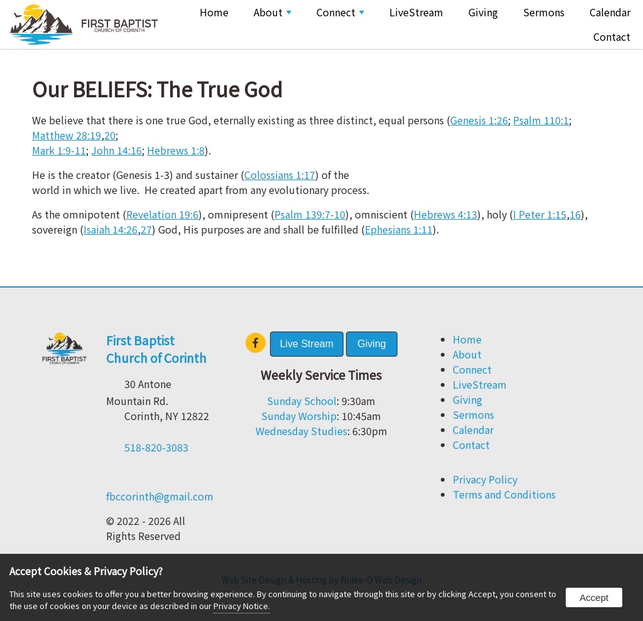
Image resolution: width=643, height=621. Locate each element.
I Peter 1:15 (539, 214)
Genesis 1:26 (479, 119)
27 (146, 229)
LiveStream (416, 11)
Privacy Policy (485, 479)
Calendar (610, 11)
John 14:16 (116, 150)
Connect (340, 11)
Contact (611, 36)
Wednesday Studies (301, 430)
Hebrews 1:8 (176, 150)
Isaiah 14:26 (111, 229)
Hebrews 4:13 (445, 214)
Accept (594, 597)
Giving (483, 11)
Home (214, 11)
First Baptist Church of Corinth (156, 349)
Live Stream (306, 343)
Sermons (544, 11)
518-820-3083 (156, 447)
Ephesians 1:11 (399, 229)
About (272, 11)
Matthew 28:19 (66, 135)
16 (575, 214)
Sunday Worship (299, 415)
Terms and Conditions (504, 494)
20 (110, 135)
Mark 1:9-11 (59, 150)
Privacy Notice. (241, 606)
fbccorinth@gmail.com (159, 496)
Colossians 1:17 (279, 174)
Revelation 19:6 (162, 214)
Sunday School (302, 400)
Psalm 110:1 (541, 119)
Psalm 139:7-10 (309, 214)
